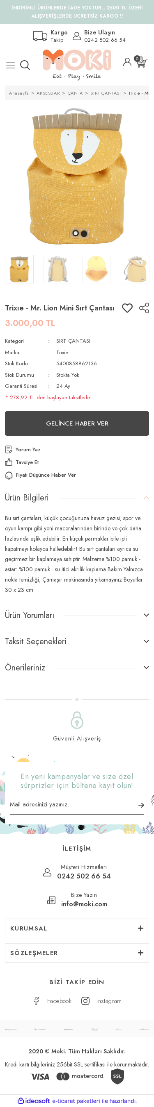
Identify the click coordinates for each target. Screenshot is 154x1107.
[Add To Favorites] (127, 308)
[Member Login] (127, 62)
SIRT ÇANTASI (73, 341)
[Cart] (142, 62)
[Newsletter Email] (77, 807)
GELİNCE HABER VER (77, 423)
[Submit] (141, 805)
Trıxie (62, 352)
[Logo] (77, 65)
